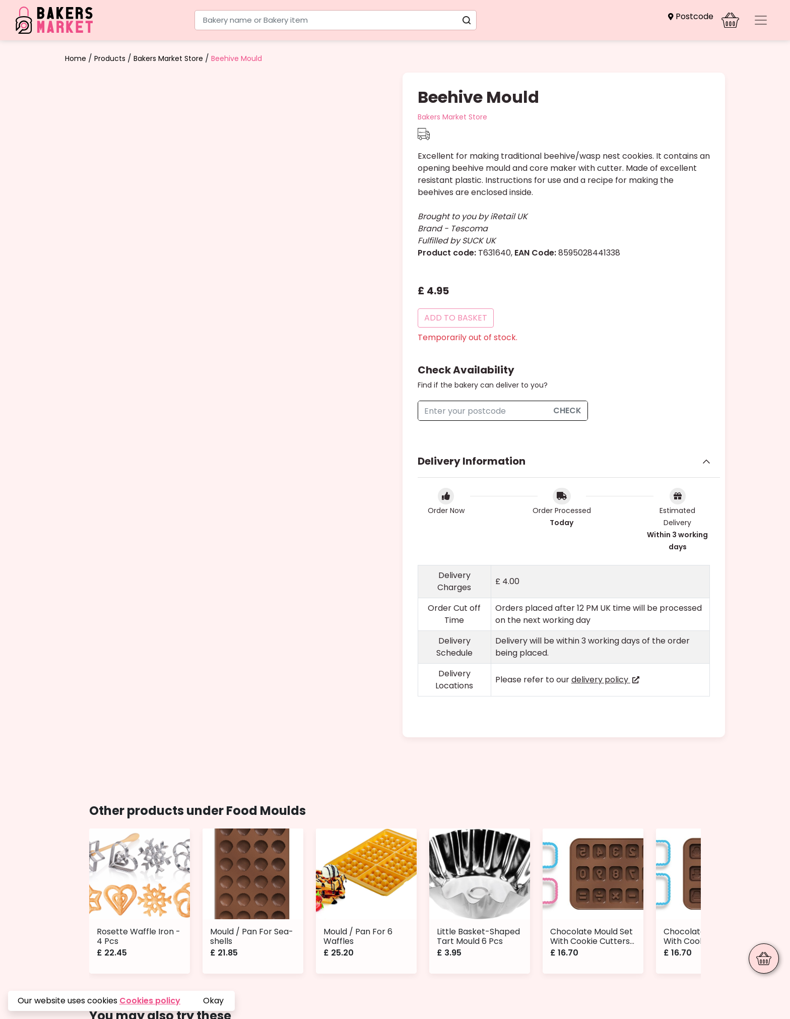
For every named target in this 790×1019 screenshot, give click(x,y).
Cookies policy (149, 1000)
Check (567, 410)
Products (109, 58)
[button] (690, 16)
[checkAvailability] (482, 410)
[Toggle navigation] (760, 20)
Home (75, 58)
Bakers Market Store (168, 58)
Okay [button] (213, 1000)
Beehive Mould (236, 58)
